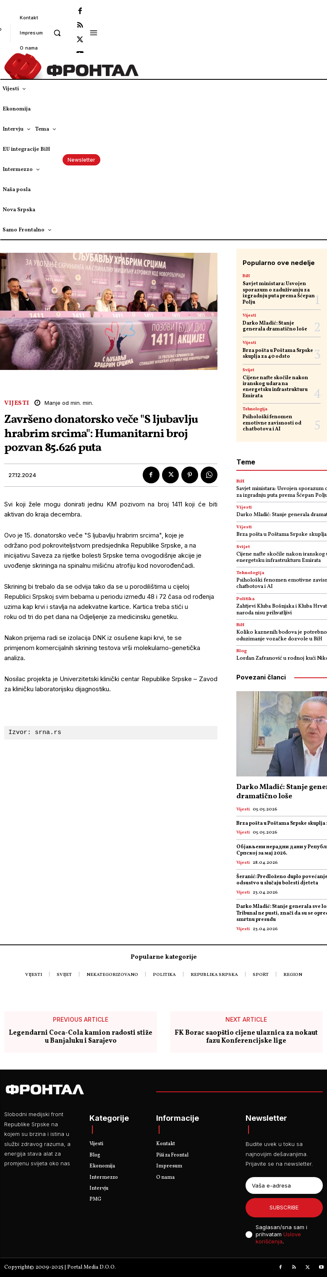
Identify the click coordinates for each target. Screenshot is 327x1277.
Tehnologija (255, 409)
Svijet (248, 370)
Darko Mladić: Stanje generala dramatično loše (275, 326)
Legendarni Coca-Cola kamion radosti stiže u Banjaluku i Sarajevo (80, 1037)
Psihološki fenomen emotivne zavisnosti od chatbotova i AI (272, 423)
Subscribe (283, 1207)
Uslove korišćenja (278, 1238)
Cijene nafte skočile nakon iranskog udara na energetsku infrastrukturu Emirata (275, 387)
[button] (57, 33)
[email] (284, 1185)
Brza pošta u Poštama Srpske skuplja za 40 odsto (278, 353)
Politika (245, 599)
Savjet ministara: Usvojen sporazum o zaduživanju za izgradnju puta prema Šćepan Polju (279, 293)
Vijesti (16, 403)
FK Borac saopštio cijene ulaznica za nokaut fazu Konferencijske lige (246, 1037)
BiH (246, 276)
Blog (241, 651)
